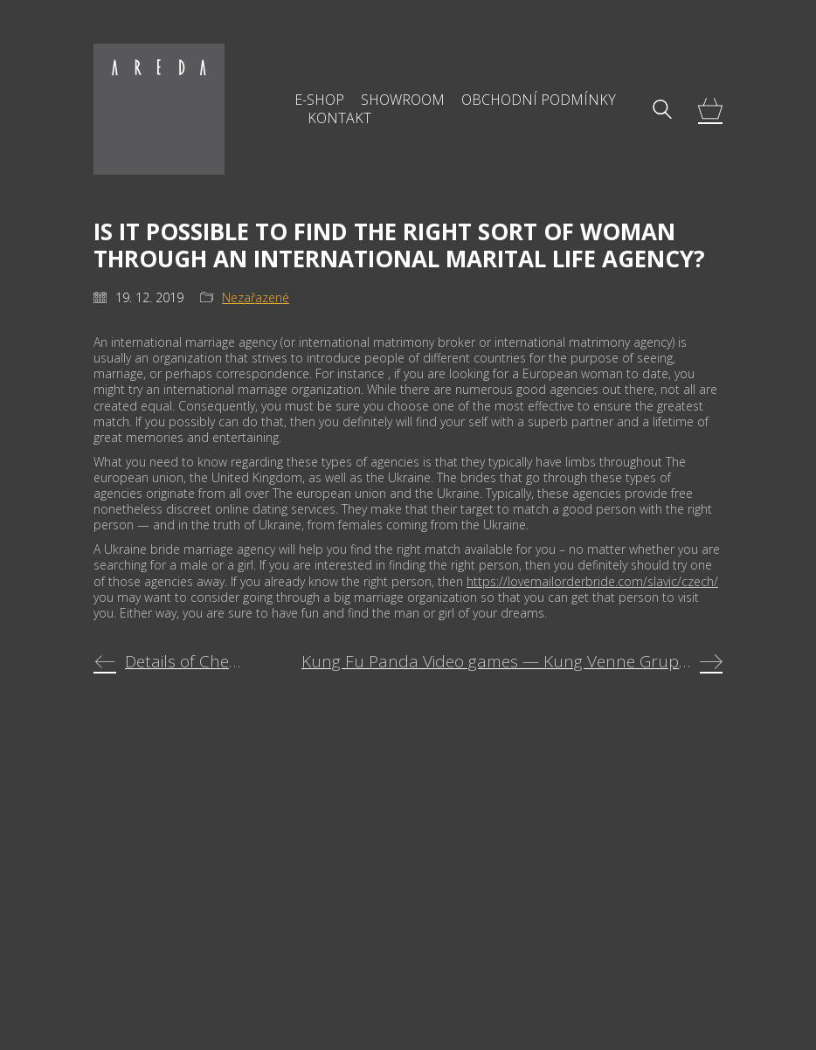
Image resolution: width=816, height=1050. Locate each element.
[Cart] (710, 110)
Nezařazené (255, 298)
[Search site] (662, 111)
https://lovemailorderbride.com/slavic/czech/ (592, 581)
